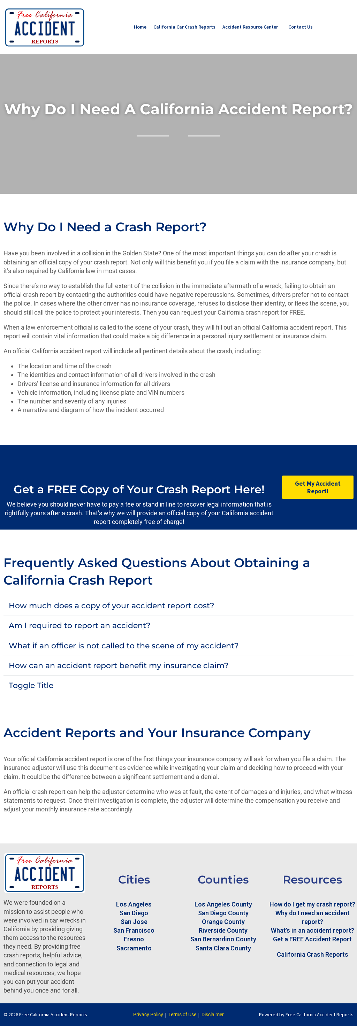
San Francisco (133, 930)
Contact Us (300, 27)
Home (140, 27)
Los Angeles (134, 904)
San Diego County (223, 913)
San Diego (134, 913)
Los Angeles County (223, 904)
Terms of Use (182, 1014)
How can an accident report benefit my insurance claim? (119, 665)
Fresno (134, 939)
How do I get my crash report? (312, 904)
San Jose (134, 921)
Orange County (223, 921)
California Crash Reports (312, 954)
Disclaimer (213, 1014)
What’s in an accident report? (312, 930)
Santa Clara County (223, 948)
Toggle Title (31, 685)
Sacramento (134, 948)
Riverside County (223, 930)
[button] (178, 606)
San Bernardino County (223, 939)
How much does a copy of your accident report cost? (111, 605)
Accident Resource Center (250, 27)
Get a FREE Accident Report (312, 939)
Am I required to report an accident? (80, 625)
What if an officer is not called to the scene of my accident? (124, 645)
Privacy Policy (148, 1014)
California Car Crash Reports (184, 27)
